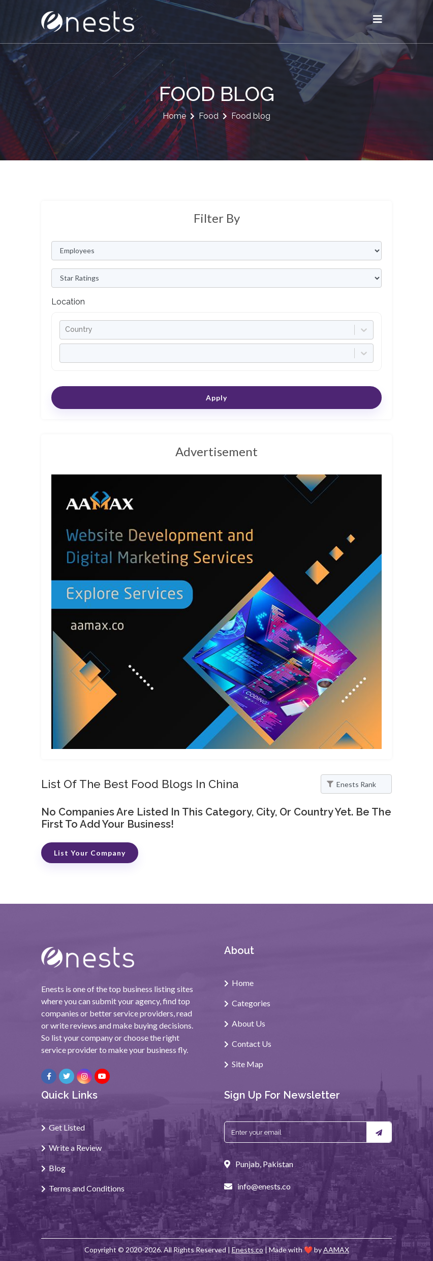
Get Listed (67, 1127)
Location (68, 301)
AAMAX (336, 1249)
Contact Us (251, 1043)
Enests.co (247, 1249)
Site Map (247, 1064)
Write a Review (75, 1147)
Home (174, 116)
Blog (57, 1168)
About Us (248, 1023)
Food (209, 116)
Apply (216, 397)
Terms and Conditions (87, 1188)
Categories (251, 1003)
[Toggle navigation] (377, 22)
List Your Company (90, 852)
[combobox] (66, 329)
